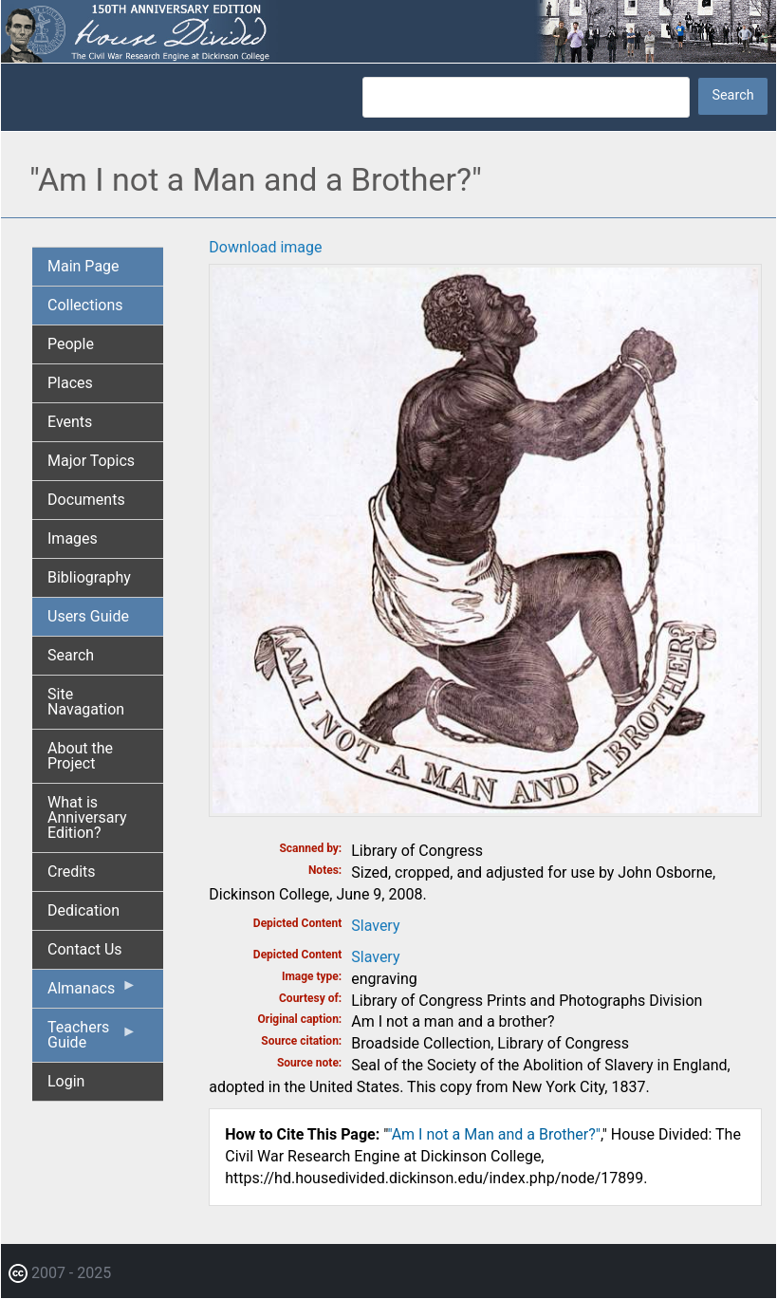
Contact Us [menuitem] (84, 949)
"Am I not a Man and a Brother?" (493, 1134)
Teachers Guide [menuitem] (92, 1040)
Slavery (375, 926)
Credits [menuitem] (71, 872)
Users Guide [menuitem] (88, 616)
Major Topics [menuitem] (91, 461)
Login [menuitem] (65, 1081)
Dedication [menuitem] (83, 910)
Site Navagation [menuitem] (85, 701)
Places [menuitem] (70, 383)
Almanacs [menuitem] (92, 992)
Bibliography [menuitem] (89, 577)
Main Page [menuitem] (83, 266)
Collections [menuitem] (85, 305)
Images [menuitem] (72, 538)
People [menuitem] (70, 344)
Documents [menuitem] (86, 500)
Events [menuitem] (69, 422)
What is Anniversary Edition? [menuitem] (87, 817)
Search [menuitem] (70, 655)
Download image (265, 247)
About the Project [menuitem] (80, 755)
